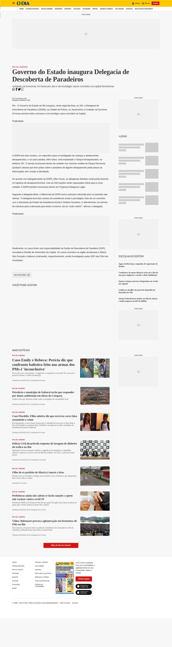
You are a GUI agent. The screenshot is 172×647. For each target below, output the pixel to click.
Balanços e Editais (42, 577)
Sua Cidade (119, 9)
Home (21, 9)
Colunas (76, 9)
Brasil (95, 9)
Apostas (129, 9)
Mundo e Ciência (106, 9)
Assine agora (84, 579)
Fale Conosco (65, 603)
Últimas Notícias (32, 9)
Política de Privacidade (39, 585)
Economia (86, 9)
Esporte (67, 9)
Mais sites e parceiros (144, 9)
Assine (155, 3)
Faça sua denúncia (42, 581)
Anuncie (75, 603)
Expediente (54, 603)
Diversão (58, 9)
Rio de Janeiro (47, 9)
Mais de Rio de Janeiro (61, 545)
